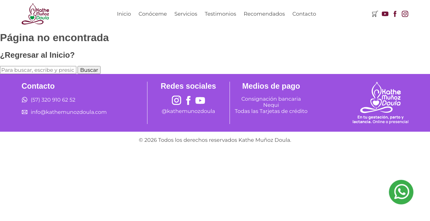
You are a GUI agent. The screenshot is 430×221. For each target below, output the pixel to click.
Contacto (304, 14)
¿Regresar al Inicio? (37, 55)
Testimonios (220, 14)
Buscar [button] (89, 70)
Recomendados (264, 14)
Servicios (185, 14)
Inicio (124, 14)
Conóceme (153, 14)
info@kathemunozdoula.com (69, 112)
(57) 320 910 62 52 (53, 100)
